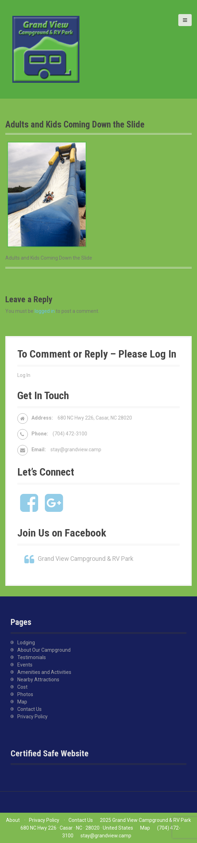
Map (22, 702)
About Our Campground (44, 650)
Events (24, 665)
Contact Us (29, 709)
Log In (23, 375)
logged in (45, 311)
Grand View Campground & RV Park (85, 558)
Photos (25, 694)
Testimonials (31, 657)
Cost (22, 687)
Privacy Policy (32, 716)
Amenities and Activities (44, 672)
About (13, 820)
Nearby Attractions (38, 679)
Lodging (26, 642)
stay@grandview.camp (75, 449)
